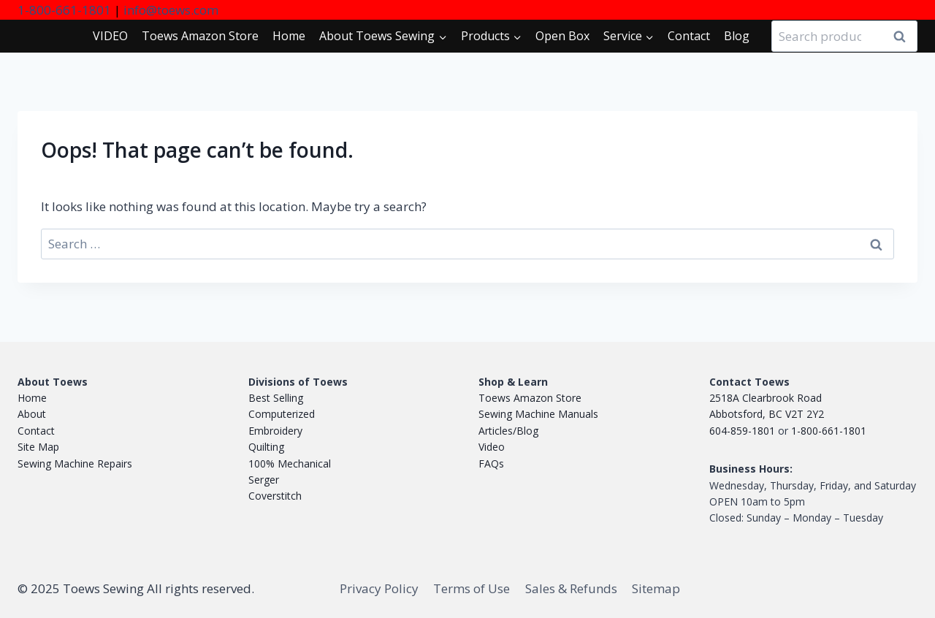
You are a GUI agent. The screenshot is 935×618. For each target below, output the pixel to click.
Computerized (281, 414)
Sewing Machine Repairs (75, 463)
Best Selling (275, 398)
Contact (689, 36)
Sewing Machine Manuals (538, 414)
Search (903, 36)
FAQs (491, 463)
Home (288, 36)
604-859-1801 (742, 431)
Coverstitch (275, 496)
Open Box (562, 36)
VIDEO (110, 36)
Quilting (266, 447)
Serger (263, 480)
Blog (736, 36)
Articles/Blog (508, 431)
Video (491, 447)
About (32, 414)
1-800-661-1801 (64, 9)
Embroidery (275, 431)
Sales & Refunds (571, 588)
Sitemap (656, 588)
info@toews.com (170, 9)
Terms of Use (471, 588)
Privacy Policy (379, 588)
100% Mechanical (289, 463)
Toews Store (200, 36)
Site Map (38, 447)
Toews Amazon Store (529, 398)
